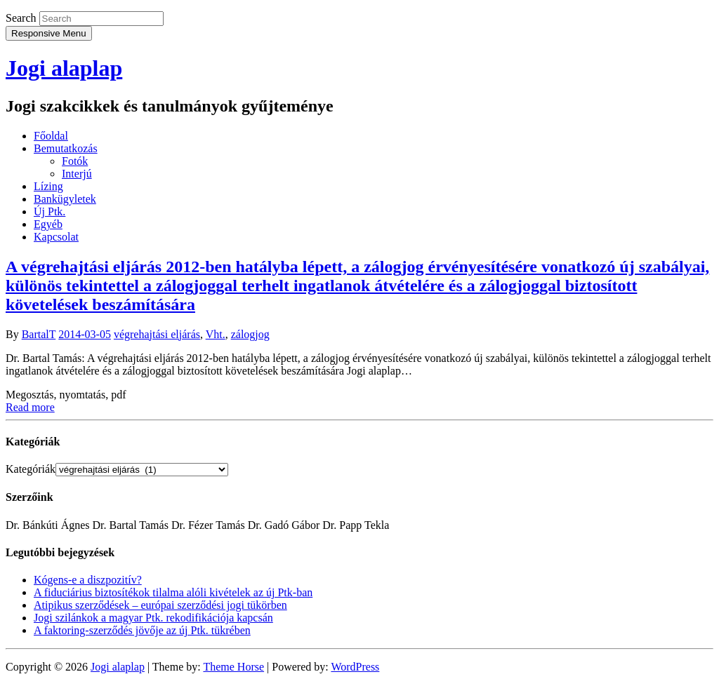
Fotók (75, 161)
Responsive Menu (48, 33)
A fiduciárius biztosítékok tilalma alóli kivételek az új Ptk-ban (173, 592)
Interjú (77, 174)
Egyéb (48, 224)
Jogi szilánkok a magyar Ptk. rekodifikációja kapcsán (153, 618)
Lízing (48, 186)
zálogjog (250, 334)
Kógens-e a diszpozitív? (88, 580)
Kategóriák (30, 469)
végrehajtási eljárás (157, 334)
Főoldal (51, 136)
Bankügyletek (65, 199)
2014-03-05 (84, 334)
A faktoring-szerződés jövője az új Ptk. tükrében (142, 630)
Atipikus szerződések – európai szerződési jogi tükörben (160, 605)
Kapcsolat (56, 237)
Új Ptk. (49, 211)
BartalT (39, 334)
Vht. (215, 334)
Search (21, 18)
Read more (30, 407)
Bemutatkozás (66, 148)
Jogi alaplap (64, 68)
